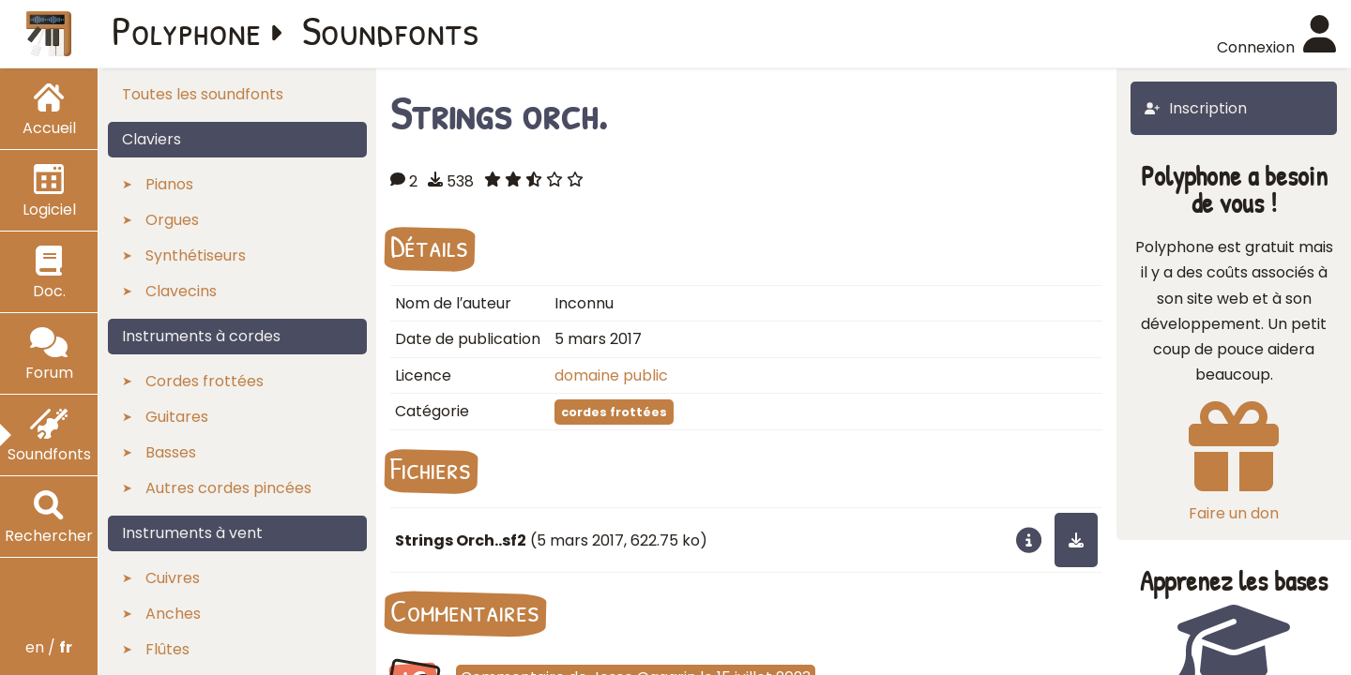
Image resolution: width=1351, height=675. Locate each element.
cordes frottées (614, 412)
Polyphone (187, 30)
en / (48, 647)
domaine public (611, 375)
